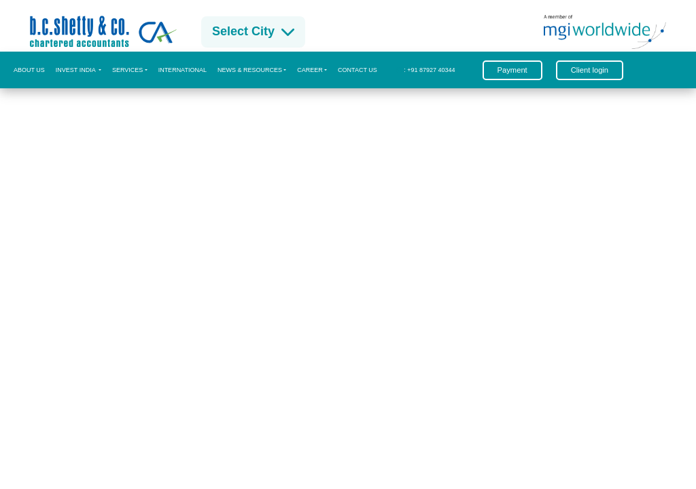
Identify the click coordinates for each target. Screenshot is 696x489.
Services (127, 70)
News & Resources (250, 70)
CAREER (310, 70)
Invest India (76, 70)
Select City (253, 31)
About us (29, 70)
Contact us (357, 70)
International (182, 70)
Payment (512, 70)
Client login (589, 70)
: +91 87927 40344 (425, 70)
